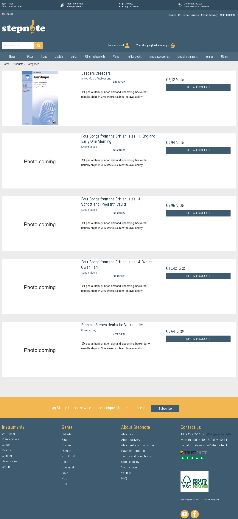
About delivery (130, 426)
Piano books (10, 426)
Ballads (66, 421)
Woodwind (9, 420)
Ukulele (59, 43)
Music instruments (188, 43)
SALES (30, 43)
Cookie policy (130, 449)
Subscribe (165, 395)
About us (127, 421)
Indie (65, 449)
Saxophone (10, 448)
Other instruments (95, 43)
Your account (130, 454)
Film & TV (68, 443)
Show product (198, 74)
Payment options (133, 437)
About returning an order (137, 432)
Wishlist (126, 460)
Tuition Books (134, 43)
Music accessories (160, 43)
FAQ (124, 465)
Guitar (74, 43)
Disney (66, 437)
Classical (68, 454)
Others (225, 43)
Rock (65, 471)
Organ (6, 453)
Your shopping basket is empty (214, 29)
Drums (6, 437)
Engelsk (7, 14)
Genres (209, 43)
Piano (44, 43)
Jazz (65, 460)
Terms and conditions (136, 443)
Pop (64, 465)
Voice (116, 43)
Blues (65, 426)
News (12, 43)
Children (67, 432)
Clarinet (7, 442)
